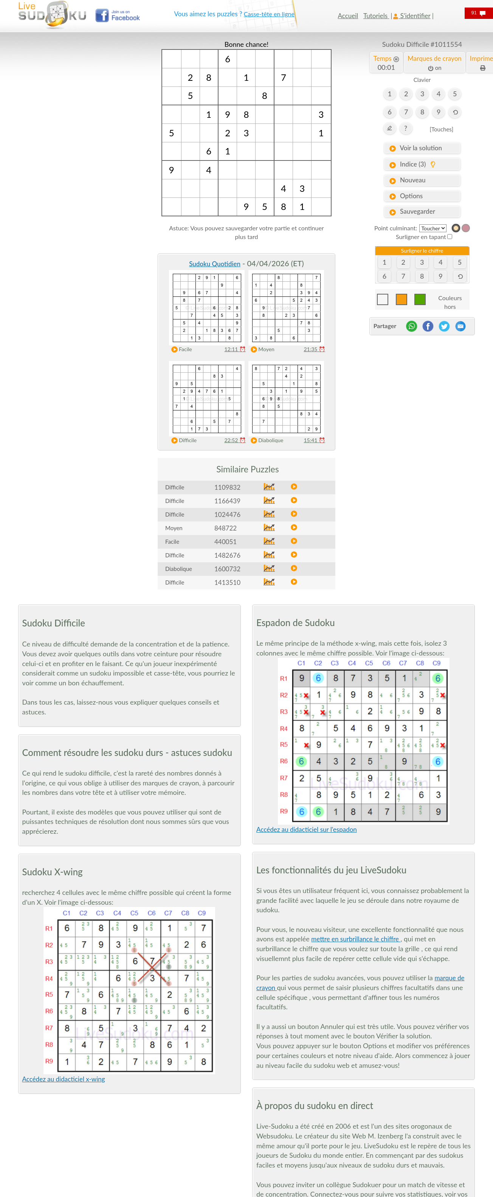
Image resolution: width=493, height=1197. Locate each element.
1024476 (227, 514)
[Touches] (441, 129)
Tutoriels (376, 16)
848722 (225, 528)
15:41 (314, 440)
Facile (180, 349)
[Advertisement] (70, 153)
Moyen (260, 349)
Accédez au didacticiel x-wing (63, 1079)
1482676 (227, 555)
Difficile (182, 440)
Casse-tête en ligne (269, 13)
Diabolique (265, 440)
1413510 (227, 582)
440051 (225, 542)
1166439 (227, 501)
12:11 (235, 349)
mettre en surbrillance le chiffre (355, 939)
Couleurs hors (450, 299)
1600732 (227, 569)
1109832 (227, 487)
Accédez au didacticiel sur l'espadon (306, 829)
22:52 (235, 440)
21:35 (314, 349)
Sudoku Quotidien (214, 264)
